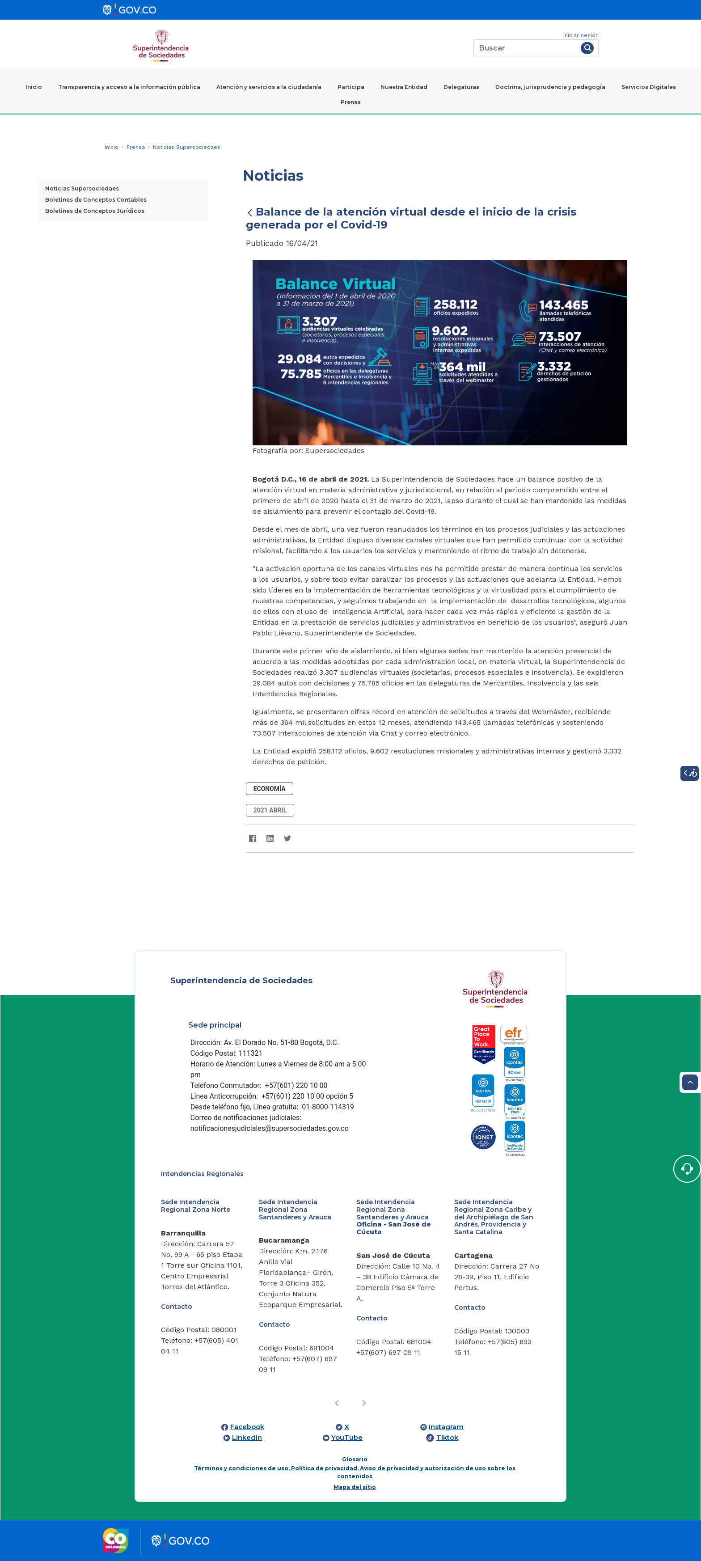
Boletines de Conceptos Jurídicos (94, 210)
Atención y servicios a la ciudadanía (268, 87)
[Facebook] (253, 839)
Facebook (247, 1427)
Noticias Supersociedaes (82, 188)
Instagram (446, 1427)
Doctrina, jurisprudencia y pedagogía (550, 87)
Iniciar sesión (581, 35)
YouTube (347, 1438)
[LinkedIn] (270, 839)
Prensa (351, 102)
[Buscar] (525, 47)
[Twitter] (288, 839)
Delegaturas (461, 87)
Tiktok (447, 1438)
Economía (269, 788)
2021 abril (270, 810)
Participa (351, 87)
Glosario (354, 1459)
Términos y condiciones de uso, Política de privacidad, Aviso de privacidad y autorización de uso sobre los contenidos (354, 1472)
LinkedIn (247, 1438)
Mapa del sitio (355, 1487)
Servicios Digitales (648, 87)
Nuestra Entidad (403, 87)
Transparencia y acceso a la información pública (129, 87)
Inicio (33, 87)
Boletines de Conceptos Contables (96, 199)
